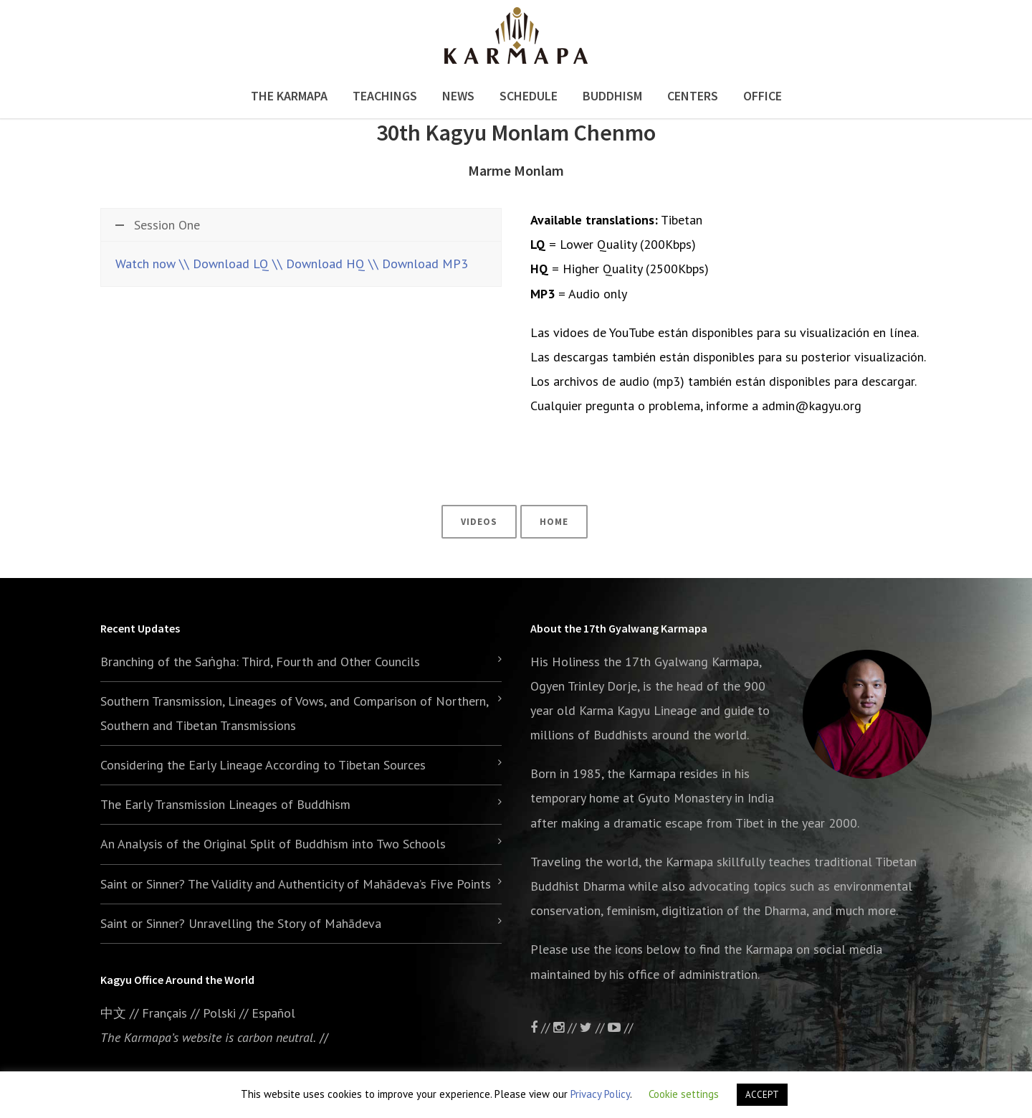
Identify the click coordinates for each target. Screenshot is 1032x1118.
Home (554, 522)
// (594, 1027)
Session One (157, 225)
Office (762, 95)
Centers (692, 95)
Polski (219, 1013)
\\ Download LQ (224, 263)
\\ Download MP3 (418, 263)
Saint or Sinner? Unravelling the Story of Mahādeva (240, 923)
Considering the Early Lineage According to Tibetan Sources (263, 765)
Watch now (145, 263)
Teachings (385, 95)
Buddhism (612, 95)
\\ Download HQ (318, 263)
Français (164, 1013)
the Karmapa (641, 773)
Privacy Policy (600, 1094)
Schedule (529, 95)
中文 (113, 1013)
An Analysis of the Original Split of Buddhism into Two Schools (273, 843)
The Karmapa (289, 95)
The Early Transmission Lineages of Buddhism (225, 804)
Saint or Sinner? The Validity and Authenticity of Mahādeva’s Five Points (295, 884)
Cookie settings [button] (684, 1094)
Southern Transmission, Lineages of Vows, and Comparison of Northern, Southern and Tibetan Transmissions (294, 713)
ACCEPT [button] (762, 1095)
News (458, 95)
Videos (479, 522)
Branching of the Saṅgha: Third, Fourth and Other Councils (260, 661)
